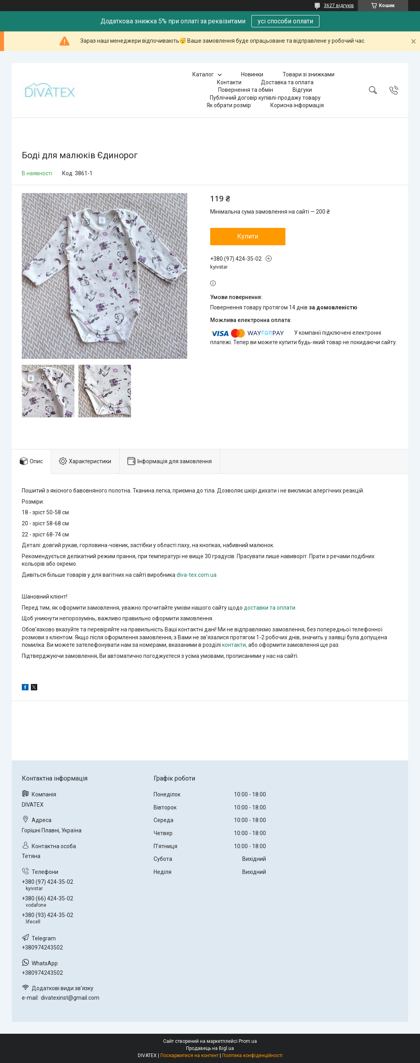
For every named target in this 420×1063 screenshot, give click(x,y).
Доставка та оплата (287, 82)
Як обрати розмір (229, 105)
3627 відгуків (339, 5)
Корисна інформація (297, 105)
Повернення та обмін (245, 90)
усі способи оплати (285, 21)
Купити (247, 236)
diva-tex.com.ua (197, 575)
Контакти (229, 82)
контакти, (234, 645)
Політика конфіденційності (252, 1055)
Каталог (203, 74)
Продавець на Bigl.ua (210, 1048)
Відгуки (302, 90)
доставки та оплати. (270, 607)
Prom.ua (248, 1041)
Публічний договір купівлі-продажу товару (265, 98)
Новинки (252, 74)
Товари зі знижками (308, 74)
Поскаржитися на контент (189, 1055)
